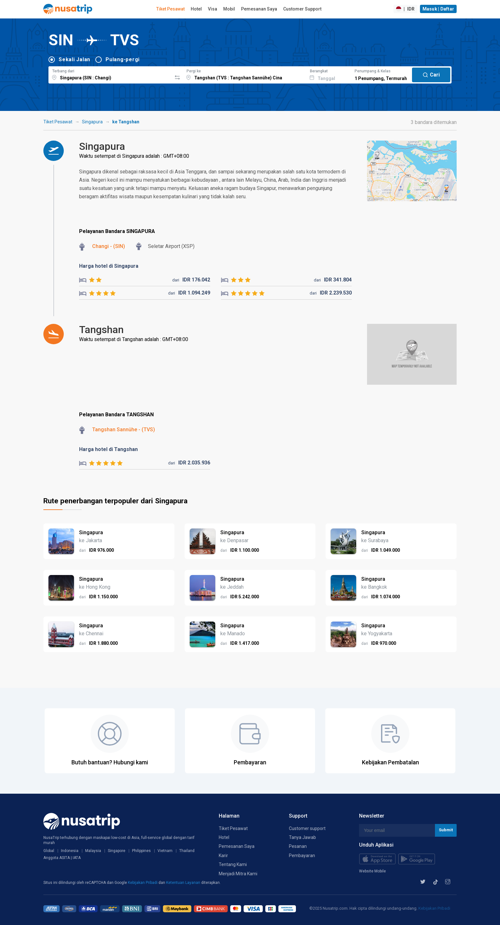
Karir (223, 855)
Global (48, 851)
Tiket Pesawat (170, 8)
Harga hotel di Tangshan (108, 449)
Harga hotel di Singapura (108, 266)
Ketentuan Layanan (183, 882)
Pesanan (298, 846)
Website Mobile (372, 871)
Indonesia (69, 851)
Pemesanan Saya (259, 8)
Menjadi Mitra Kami (238, 873)
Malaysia (93, 851)
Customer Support (302, 8)
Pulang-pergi (123, 59)
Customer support (307, 828)
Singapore (116, 851)
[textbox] (110, 74)
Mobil (229, 8)
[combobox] (110, 74)
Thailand (187, 851)
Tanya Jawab (302, 837)
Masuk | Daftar (438, 8)
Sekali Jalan (74, 59)
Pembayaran (302, 855)
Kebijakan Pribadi (143, 882)
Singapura (92, 121)
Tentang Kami (233, 864)
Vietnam (165, 851)
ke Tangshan (125, 121)
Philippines (141, 851)
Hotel (196, 8)
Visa (212, 8)
